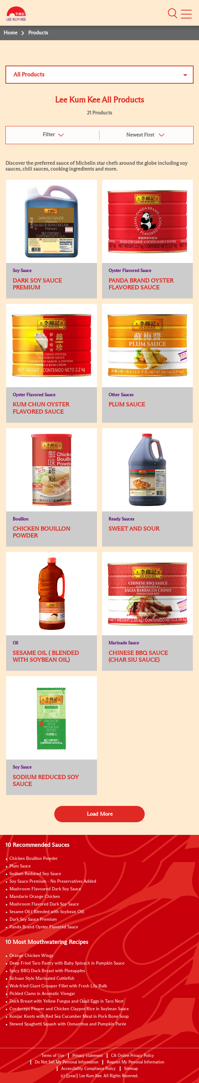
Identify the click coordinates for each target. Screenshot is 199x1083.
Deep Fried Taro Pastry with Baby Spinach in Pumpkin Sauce (66, 963)
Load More (100, 814)
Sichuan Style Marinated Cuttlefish (42, 979)
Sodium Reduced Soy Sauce (35, 874)
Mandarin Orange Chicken (34, 897)
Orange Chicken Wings (31, 956)
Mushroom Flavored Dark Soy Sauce (44, 904)
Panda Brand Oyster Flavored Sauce (43, 927)
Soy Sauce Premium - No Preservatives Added (52, 881)
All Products (29, 75)
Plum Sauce (20, 866)
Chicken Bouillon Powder (33, 859)
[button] (172, 13)
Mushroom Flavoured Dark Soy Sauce (45, 889)
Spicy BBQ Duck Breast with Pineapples (47, 971)
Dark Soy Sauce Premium (33, 919)
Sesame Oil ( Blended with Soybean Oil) (46, 912)
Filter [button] (49, 134)
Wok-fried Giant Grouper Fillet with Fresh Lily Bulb (58, 986)
